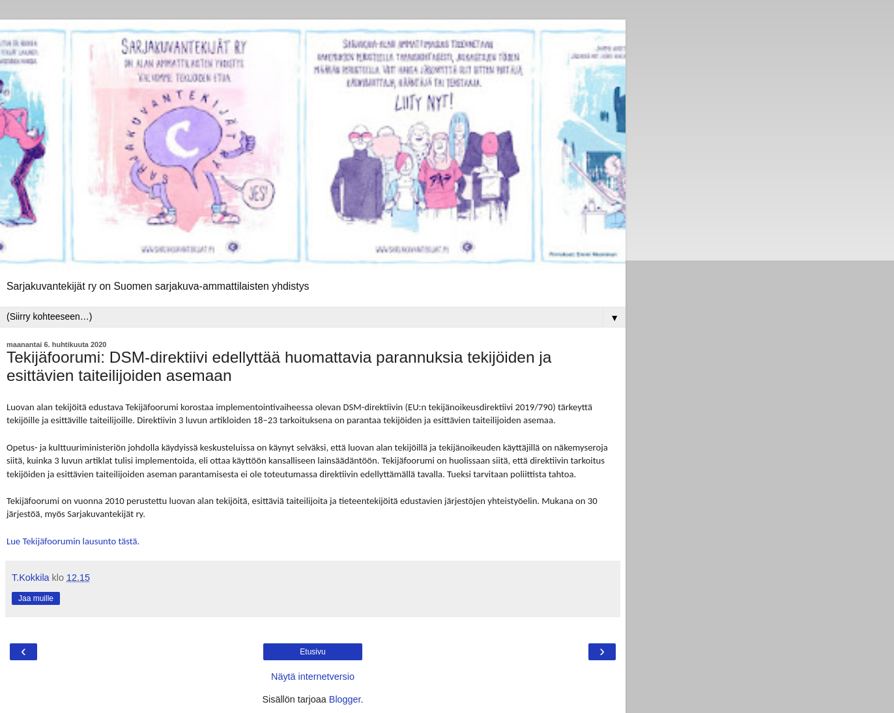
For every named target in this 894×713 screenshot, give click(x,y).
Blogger (345, 699)
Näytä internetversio (312, 676)
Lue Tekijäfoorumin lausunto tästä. (73, 541)
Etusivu (312, 651)
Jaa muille (35, 598)
